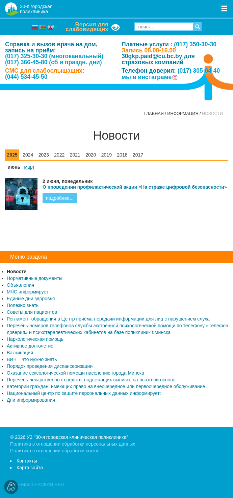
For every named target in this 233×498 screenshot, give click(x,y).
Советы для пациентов (32, 312)
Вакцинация (20, 352)
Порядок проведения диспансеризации (50, 366)
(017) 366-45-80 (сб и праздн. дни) (53, 62)
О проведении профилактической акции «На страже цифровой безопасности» (135, 187)
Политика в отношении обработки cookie (54, 450)
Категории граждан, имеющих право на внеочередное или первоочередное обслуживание (106, 386)
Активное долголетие (30, 346)
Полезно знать (22, 305)
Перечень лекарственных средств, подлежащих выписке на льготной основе (91, 379)
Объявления (20, 285)
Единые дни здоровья (31, 298)
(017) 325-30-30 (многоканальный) (54, 56)
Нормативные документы (34, 278)
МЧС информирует (27, 291)
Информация (182, 113)
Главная (154, 113)
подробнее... (60, 198)
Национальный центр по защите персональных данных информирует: (84, 393)
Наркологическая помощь (35, 339)
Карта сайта (30, 467)
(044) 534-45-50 (26, 76)
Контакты (27, 461)
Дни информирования (31, 400)
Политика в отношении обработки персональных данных (72, 444)
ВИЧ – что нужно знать (32, 359)
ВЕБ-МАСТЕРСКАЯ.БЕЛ (37, 484)
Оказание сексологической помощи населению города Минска (75, 373)
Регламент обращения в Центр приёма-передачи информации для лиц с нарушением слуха (108, 319)
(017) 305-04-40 (199, 70)
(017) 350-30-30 (195, 44)
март (29, 167)
